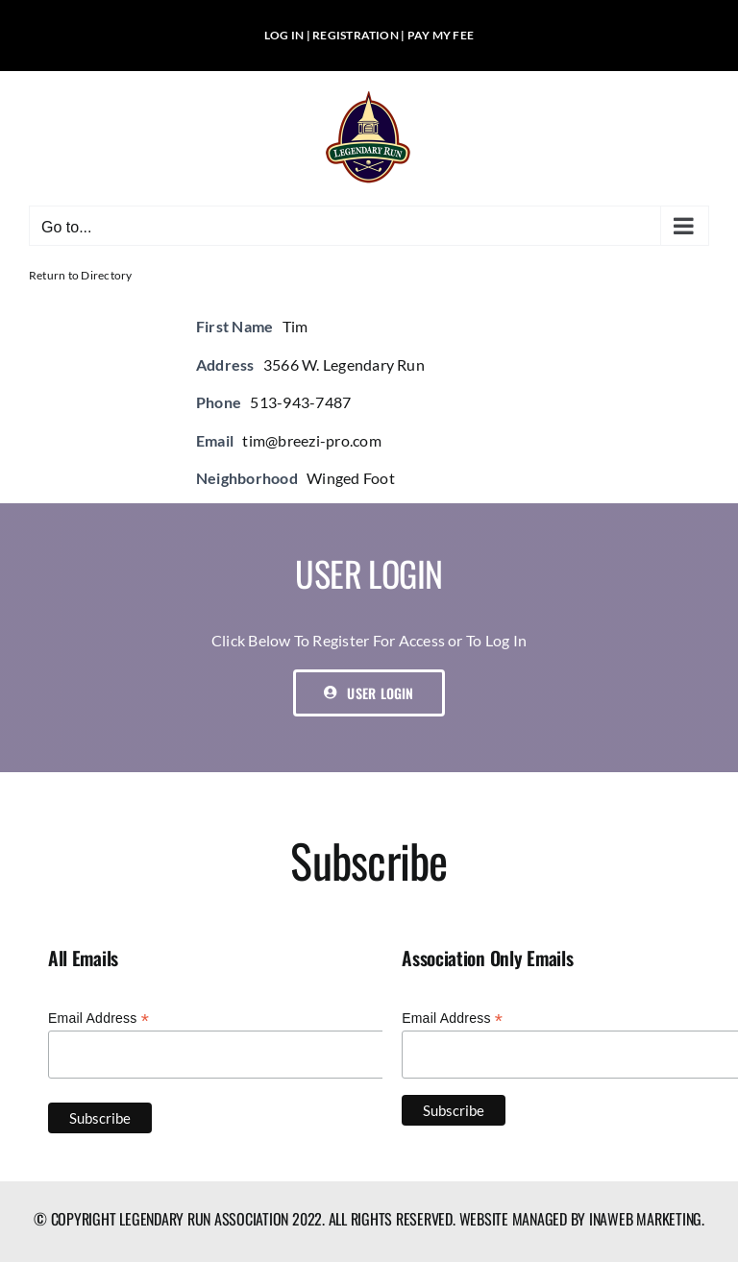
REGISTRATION (355, 35)
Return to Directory (81, 275)
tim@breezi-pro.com (311, 440)
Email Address (98, 1018)
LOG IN (284, 35)
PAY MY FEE (440, 35)
